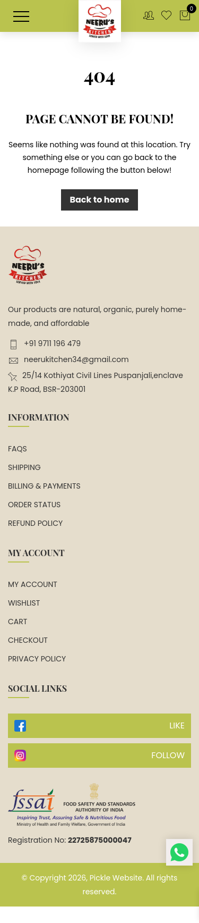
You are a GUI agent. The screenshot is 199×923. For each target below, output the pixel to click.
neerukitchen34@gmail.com (68, 359)
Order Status (34, 504)
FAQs (17, 448)
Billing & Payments (44, 486)
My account (32, 584)
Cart (17, 621)
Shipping (24, 467)
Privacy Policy (37, 658)
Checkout (28, 640)
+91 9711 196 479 (44, 343)
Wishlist (24, 603)
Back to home (99, 200)
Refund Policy (35, 523)
